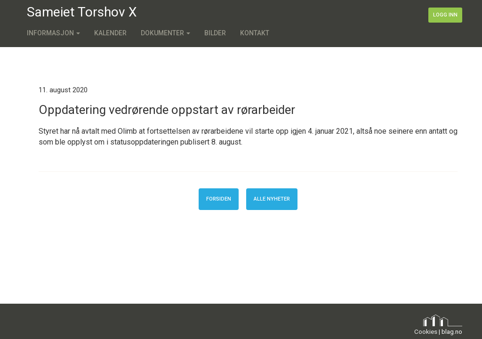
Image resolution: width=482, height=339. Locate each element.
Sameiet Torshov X (82, 12)
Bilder (215, 33)
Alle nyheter (272, 199)
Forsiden (218, 199)
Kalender (110, 33)
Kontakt (254, 33)
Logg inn (445, 15)
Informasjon (53, 33)
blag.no (452, 331)
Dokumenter (165, 33)
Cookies (425, 331)
